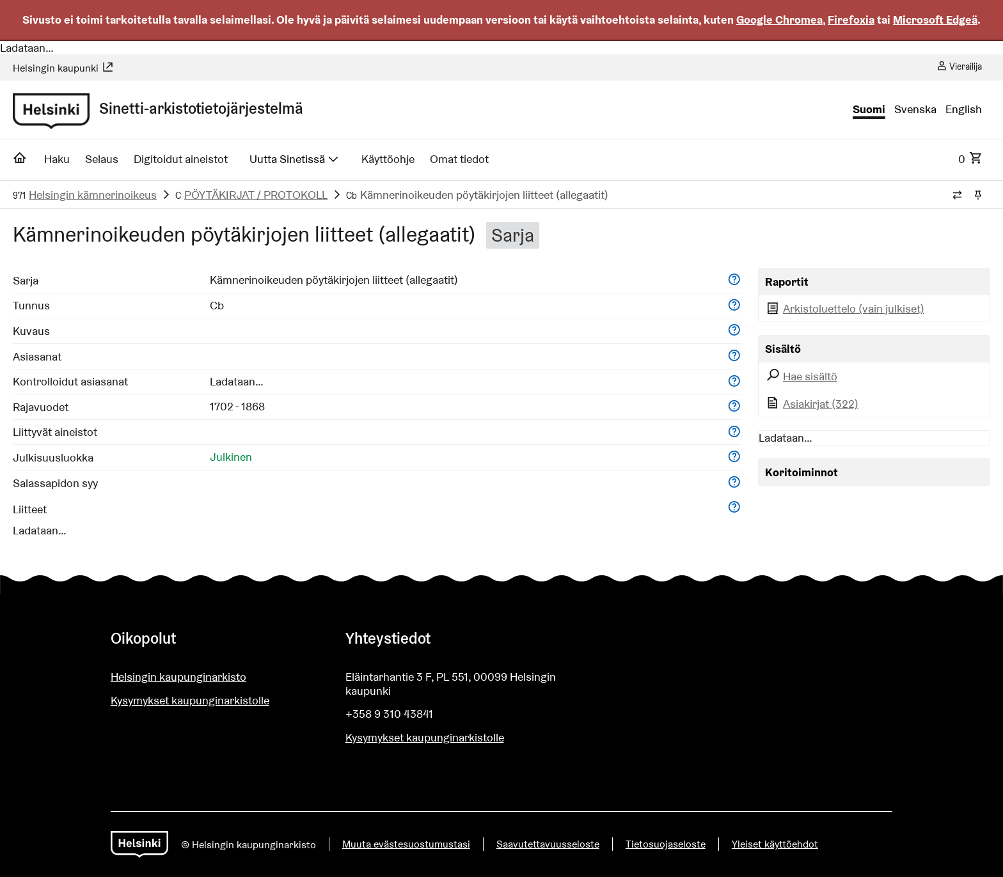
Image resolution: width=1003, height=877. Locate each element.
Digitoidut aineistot (181, 158)
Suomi (869, 109)
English (963, 109)
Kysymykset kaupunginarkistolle (190, 700)
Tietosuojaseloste (666, 844)
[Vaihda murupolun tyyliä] (957, 195)
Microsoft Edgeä (935, 19)
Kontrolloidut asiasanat (70, 381)
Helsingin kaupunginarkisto (178, 676)
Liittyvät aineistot (55, 431)
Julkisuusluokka (53, 457)
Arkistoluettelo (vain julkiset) (844, 308)
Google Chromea (779, 19)
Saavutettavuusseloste (547, 844)
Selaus (101, 158)
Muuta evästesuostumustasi (406, 844)
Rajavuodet (40, 407)
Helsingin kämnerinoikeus (93, 194)
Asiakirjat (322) (811, 403)
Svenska (915, 109)
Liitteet (30, 509)
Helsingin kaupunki (63, 68)
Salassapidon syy (55, 483)
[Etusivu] (20, 161)
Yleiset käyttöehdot (775, 844)
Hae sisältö (801, 376)
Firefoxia (851, 19)
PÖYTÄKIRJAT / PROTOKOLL (256, 194)
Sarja (25, 280)
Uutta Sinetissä (294, 158)
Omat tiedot (459, 158)
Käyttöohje (388, 158)
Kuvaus (31, 330)
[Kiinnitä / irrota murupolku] (977, 195)
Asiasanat (37, 356)
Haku (57, 158)
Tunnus (31, 305)
